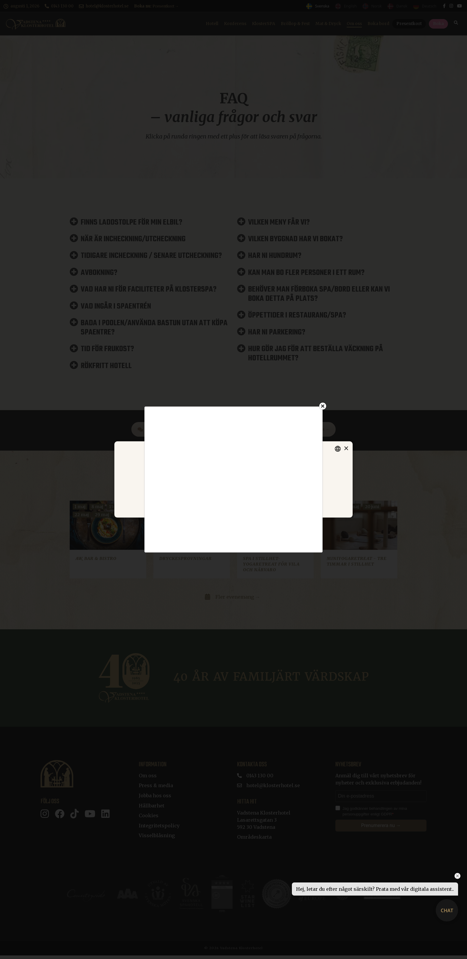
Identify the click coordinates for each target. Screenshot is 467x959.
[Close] (323, 406)
